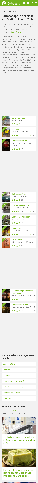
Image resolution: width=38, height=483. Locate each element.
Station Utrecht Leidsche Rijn (13, 387)
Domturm (6, 375)
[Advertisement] (19, 95)
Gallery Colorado (17, 32)
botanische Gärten (9, 364)
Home (3, 9)
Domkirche (7, 370)
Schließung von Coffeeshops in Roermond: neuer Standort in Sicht (19, 440)
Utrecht (28, 9)
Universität (7, 398)
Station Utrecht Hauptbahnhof (13, 381)
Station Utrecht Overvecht (12, 393)
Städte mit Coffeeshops (15, 9)
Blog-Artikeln (14, 411)
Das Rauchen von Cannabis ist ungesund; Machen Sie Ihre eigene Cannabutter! (18, 473)
